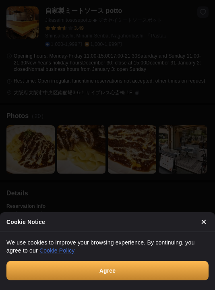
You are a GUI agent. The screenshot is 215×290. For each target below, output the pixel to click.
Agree (107, 270)
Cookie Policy (56, 250)
